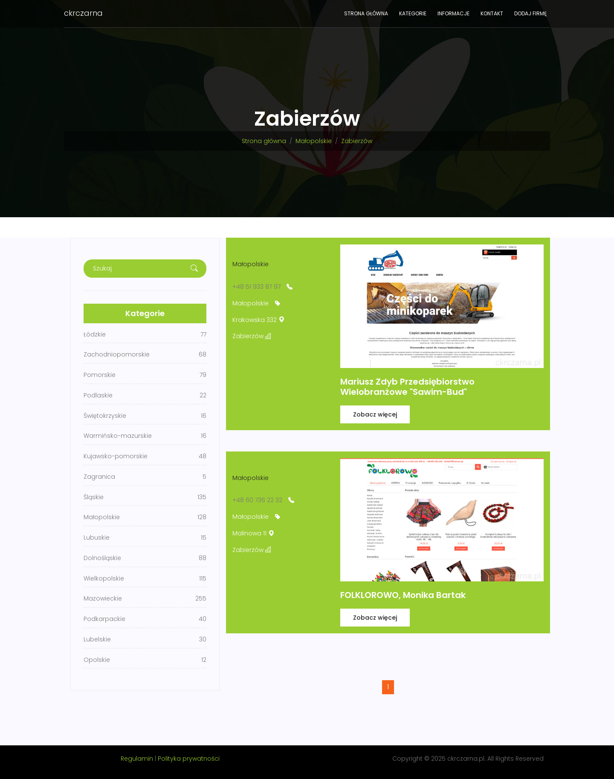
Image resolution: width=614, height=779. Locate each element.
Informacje (453, 13)
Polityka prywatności (189, 758)
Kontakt (492, 13)
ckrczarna (83, 13)
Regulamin (137, 758)
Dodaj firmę (530, 13)
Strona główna (366, 13)
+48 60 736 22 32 (257, 500)
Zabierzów (356, 141)
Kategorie (412, 13)
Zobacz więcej (375, 414)
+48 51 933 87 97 (256, 286)
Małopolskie (313, 141)
